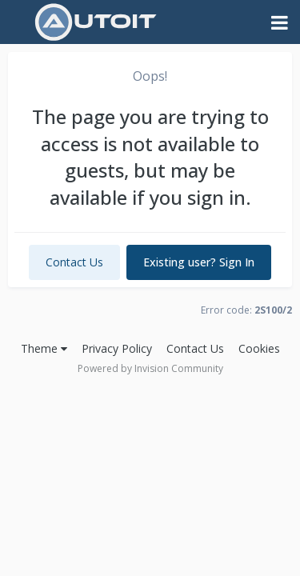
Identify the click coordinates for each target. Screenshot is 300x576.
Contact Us (74, 262)
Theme (44, 348)
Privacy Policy (117, 348)
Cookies (259, 348)
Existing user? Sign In (198, 262)
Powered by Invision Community (150, 368)
